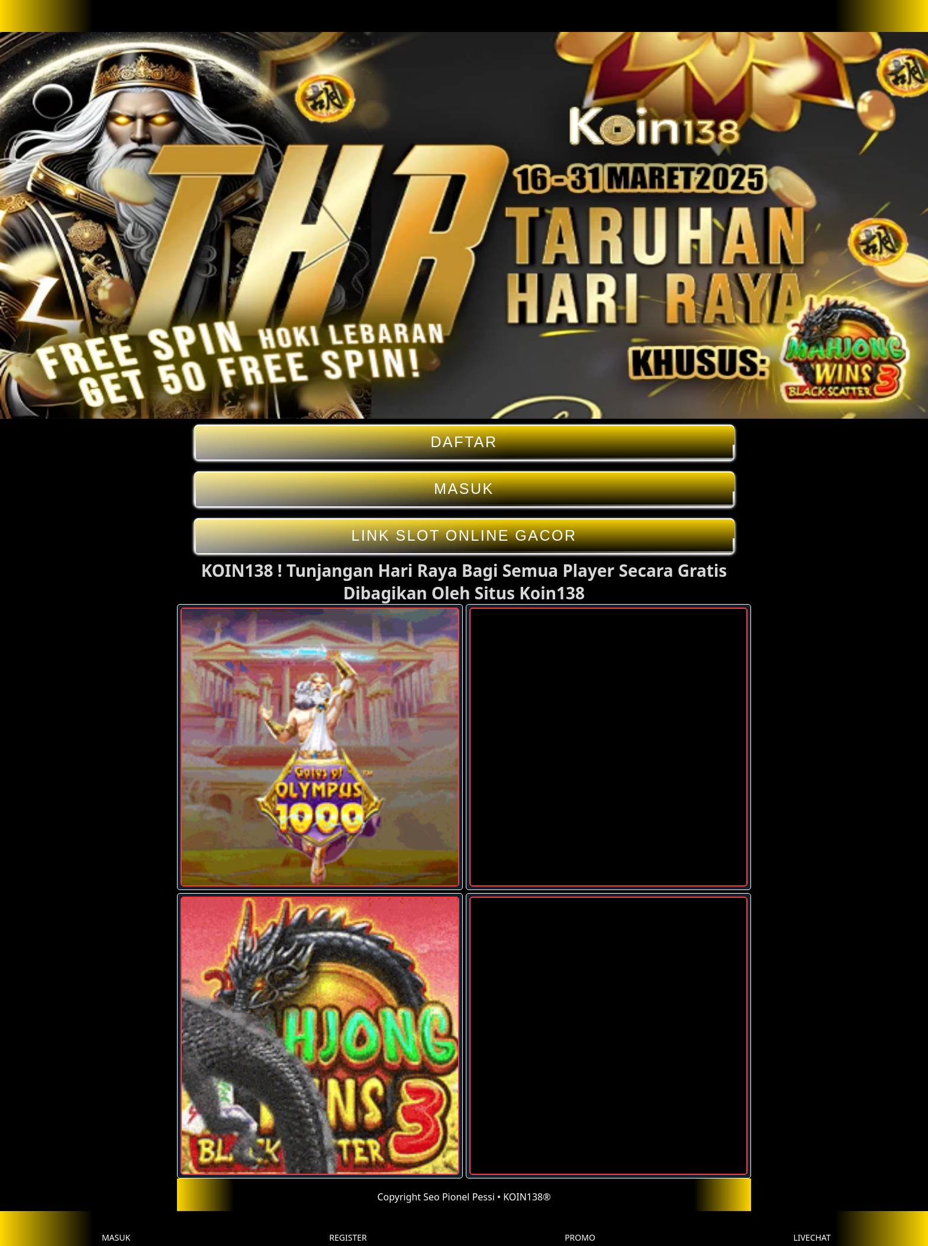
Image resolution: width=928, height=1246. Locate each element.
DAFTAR (464, 442)
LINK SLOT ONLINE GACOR (464, 535)
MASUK (464, 488)
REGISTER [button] (347, 1228)
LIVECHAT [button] (811, 1228)
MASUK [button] (116, 1228)
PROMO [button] (580, 1228)
